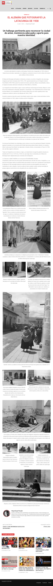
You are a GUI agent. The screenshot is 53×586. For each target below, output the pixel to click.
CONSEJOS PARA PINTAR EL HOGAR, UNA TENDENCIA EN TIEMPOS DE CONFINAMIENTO (26, 569)
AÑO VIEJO (21, 548)
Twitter (49, 582)
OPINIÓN (24, 8)
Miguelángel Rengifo (30, 23)
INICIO (12, 8)
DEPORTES (30, 8)
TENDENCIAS (42, 8)
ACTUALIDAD (18, 8)
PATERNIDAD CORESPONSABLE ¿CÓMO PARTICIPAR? (42, 550)
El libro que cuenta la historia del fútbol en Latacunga (9, 568)
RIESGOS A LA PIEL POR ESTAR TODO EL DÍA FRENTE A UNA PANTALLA (43, 569)
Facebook (45, 582)
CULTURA (36, 8)
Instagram (38, 582)
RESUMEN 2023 (6, 548)
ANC (10, 581)
